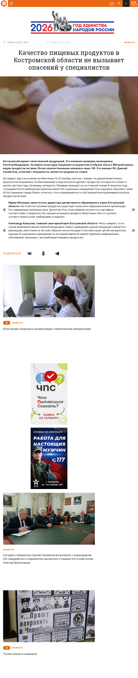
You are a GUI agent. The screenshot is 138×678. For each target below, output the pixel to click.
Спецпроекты (63, 603)
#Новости (129, 42)
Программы (106, 603)
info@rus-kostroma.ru (32, 623)
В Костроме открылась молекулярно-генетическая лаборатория (30, 315)
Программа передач (85, 603)
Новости (47, 603)
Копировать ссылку (58, 42)
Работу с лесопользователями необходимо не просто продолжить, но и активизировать (102, 562)
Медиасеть (129, 674)
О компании (32, 603)
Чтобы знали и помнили (21, 477)
